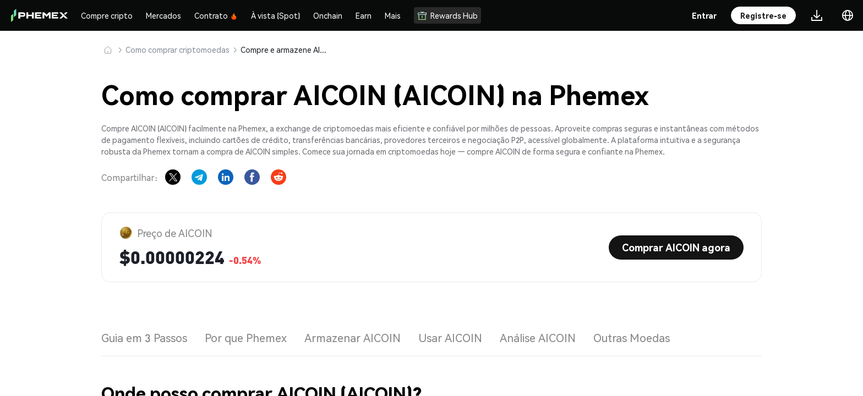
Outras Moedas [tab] (631, 338)
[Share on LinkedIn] (225, 177)
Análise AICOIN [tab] (538, 338)
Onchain (327, 15)
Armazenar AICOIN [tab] (352, 338)
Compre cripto (107, 15)
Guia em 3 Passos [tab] (144, 338)
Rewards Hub (447, 15)
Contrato (216, 15)
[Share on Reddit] (278, 177)
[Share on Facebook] (252, 177)
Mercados (163, 15)
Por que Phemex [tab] (246, 338)
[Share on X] (173, 177)
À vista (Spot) (275, 15)
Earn (364, 15)
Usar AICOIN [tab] (450, 338)
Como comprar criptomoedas (177, 49)
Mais (393, 15)
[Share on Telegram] (199, 177)
